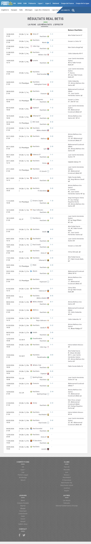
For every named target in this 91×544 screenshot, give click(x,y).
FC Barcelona (42, 191)
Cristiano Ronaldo (23, 503)
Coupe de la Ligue (82, 3)
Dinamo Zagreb (38, 201)
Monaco (66, 475)
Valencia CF (37, 154)
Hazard (22, 521)
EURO (20, 3)
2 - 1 (51, 169)
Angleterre (5, 10)
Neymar (22, 506)
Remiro (72, 73)
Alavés (44, 42)
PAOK (34, 265)
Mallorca (44, 138)
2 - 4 (51, 391)
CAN (25, 3)
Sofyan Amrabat (75, 353)
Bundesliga (23, 477)
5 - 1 (51, 238)
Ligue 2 (48, 3)
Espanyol (36, 108)
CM (14, 3)
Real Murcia (37, 218)
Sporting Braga (37, 377)
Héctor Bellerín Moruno (75, 345)
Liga (23, 472)
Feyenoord (43, 282)
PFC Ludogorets (38, 99)
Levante (35, 60)
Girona (44, 163)
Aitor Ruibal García (74, 35)
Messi (23, 500)
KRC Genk (36, 122)
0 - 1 (51, 302)
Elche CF (35, 34)
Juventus (67, 488)
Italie (21, 10)
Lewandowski (22, 513)
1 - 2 (51, 52)
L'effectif (58, 24)
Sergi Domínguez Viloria (76, 198)
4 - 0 (51, 229)
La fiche (32, 24)
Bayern (66, 491)
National (56, 3)
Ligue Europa (56, 10)
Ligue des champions (42, 10)
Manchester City (66, 483)
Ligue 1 (40, 3)
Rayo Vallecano (38, 210)
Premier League (23, 475)
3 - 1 (51, 72)
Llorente (72, 189)
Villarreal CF (37, 116)
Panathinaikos (37, 338)
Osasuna (44, 93)
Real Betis (43, 36)
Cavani (23, 519)
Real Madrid (37, 238)
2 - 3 (51, 403)
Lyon (45, 149)
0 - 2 (51, 99)
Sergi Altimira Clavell (77, 179)
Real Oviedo (37, 245)
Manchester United (66, 485)
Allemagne (28, 10)
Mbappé (22, 508)
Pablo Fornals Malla (74, 177)
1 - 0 (51, 40)
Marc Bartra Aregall (74, 47)
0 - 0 (51, 122)
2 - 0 (51, 91)
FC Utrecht (43, 171)
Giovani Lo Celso (73, 41)
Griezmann (23, 511)
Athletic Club (42, 55)
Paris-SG (66, 467)
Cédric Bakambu (73, 53)
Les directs (65, 10)
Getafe (44, 232)
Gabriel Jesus (22, 524)
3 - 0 (51, 136)
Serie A (23, 480)
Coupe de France (67, 3)
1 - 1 (51, 34)
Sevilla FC (36, 178)
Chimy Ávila (72, 252)
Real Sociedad (42, 74)
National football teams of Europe (67, 506)
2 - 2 (51, 60)
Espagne (14, 10)
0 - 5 (51, 296)
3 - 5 (51, 188)
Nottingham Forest (40, 84)
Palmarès (32, 3)
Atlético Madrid (42, 130)
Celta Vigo (36, 46)
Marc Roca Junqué (74, 400)
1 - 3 (51, 201)
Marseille (67, 470)
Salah (23, 516)
